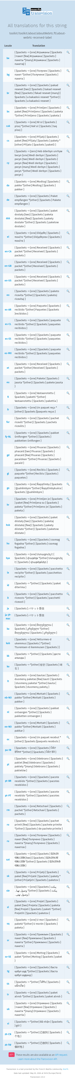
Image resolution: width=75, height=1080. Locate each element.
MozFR (65, 1069)
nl (8, 712)
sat (8, 859)
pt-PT (8, 795)
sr (8, 940)
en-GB (8, 266)
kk (8, 656)
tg (8, 971)
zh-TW (8, 1044)
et (8, 367)
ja (8, 608)
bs (8, 111)
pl (8, 764)
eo (8, 295)
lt (8, 681)
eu (8, 382)
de (8, 199)
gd (8, 455)
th (8, 983)
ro (8, 824)
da (8, 185)
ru (8, 841)
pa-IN (8, 750)
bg (8, 74)
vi (8, 1023)
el (8, 236)
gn (8, 488)
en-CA (8, 251)
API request (61, 1055)
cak (8, 126)
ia (8, 572)
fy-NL (8, 436)
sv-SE (8, 956)
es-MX (8, 353)
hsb (8, 525)
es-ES (8, 338)
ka (8, 628)
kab (8, 643)
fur (8, 422)
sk (8, 876)
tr (8, 994)
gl (8, 473)
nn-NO (8, 726)
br (8, 93)
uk (8, 1009)
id (8, 585)
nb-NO (8, 697)
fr (8, 409)
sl (8, 907)
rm (8, 810)
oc (8, 739)
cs (8, 140)
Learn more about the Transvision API (37, 1059)
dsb (8, 218)
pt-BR (8, 781)
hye (8, 558)
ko (8, 666)
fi (8, 397)
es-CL (8, 324)
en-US (8, 280)
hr (8, 504)
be (8, 58)
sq (8, 923)
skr (8, 890)
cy (8, 163)
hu (8, 543)
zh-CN (8, 1034)
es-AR (8, 309)
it (8, 597)
